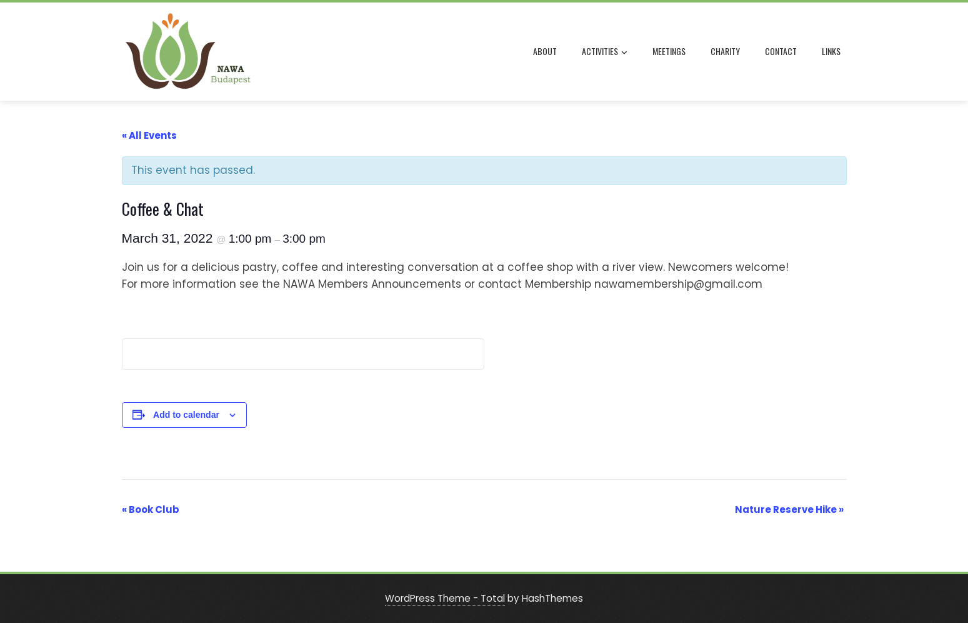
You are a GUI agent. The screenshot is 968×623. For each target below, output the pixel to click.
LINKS (831, 51)
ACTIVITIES (604, 52)
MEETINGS (669, 51)
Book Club (150, 509)
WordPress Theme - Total (445, 598)
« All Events (149, 135)
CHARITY (725, 51)
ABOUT (545, 51)
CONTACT (781, 51)
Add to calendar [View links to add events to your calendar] (186, 415)
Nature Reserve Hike (789, 509)
